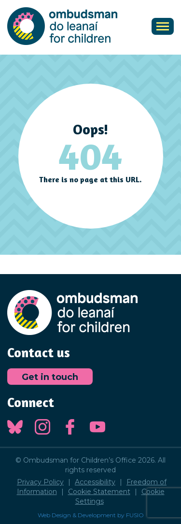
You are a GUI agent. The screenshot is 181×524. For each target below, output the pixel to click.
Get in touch (50, 377)
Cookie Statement (99, 491)
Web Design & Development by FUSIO (91, 515)
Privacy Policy (40, 482)
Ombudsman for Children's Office (62, 26)
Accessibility (95, 482)
